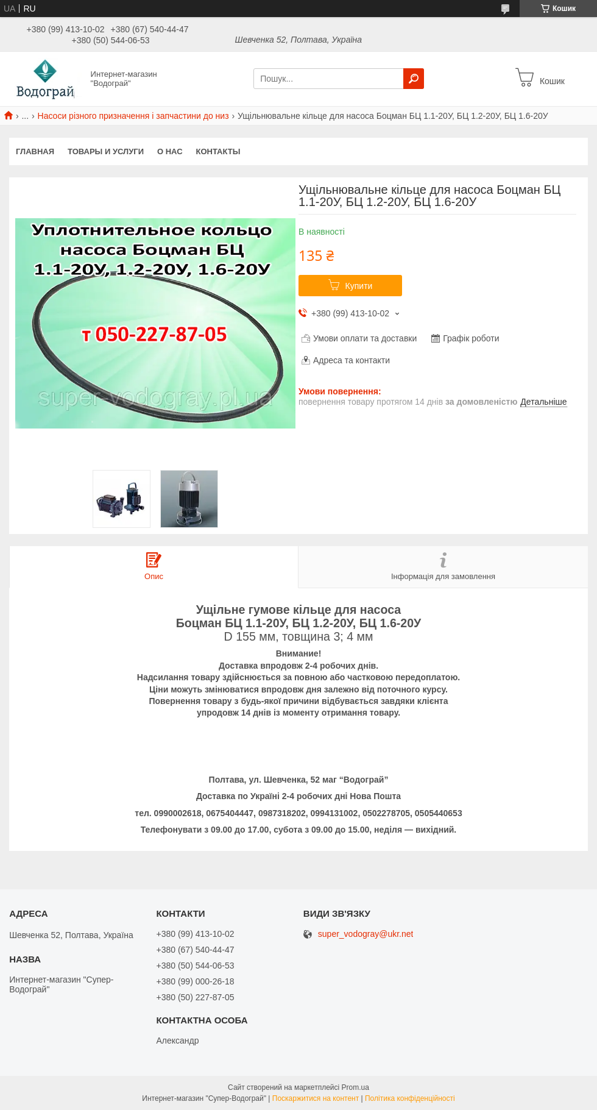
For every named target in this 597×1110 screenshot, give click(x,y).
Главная (35, 151)
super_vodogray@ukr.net (366, 934)
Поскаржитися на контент (315, 1098)
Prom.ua (355, 1087)
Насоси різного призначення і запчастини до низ (133, 116)
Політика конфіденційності (410, 1098)
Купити (359, 286)
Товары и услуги (106, 151)
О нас (170, 151)
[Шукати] (413, 78)
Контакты (218, 151)
